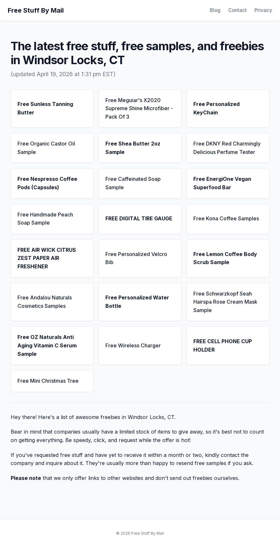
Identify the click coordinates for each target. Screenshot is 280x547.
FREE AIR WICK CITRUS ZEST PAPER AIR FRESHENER (46, 258)
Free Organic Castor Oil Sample (46, 147)
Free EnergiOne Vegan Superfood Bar (222, 183)
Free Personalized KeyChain (216, 108)
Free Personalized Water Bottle (137, 301)
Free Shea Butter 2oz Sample (132, 147)
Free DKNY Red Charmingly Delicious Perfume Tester (227, 147)
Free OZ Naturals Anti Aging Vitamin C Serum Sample (47, 345)
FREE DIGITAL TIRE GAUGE (138, 218)
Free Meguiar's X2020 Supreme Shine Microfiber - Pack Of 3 (139, 108)
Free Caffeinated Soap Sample (133, 183)
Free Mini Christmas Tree (48, 381)
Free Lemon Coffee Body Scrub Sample (225, 258)
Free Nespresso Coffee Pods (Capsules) (47, 183)
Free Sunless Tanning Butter (45, 108)
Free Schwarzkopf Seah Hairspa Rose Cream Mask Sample (225, 301)
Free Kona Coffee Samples (226, 218)
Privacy (263, 10)
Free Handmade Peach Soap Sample (45, 218)
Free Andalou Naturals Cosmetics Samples (44, 301)
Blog (215, 10)
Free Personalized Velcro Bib (136, 258)
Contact (237, 10)
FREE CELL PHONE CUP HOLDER (222, 345)
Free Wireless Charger (133, 345)
